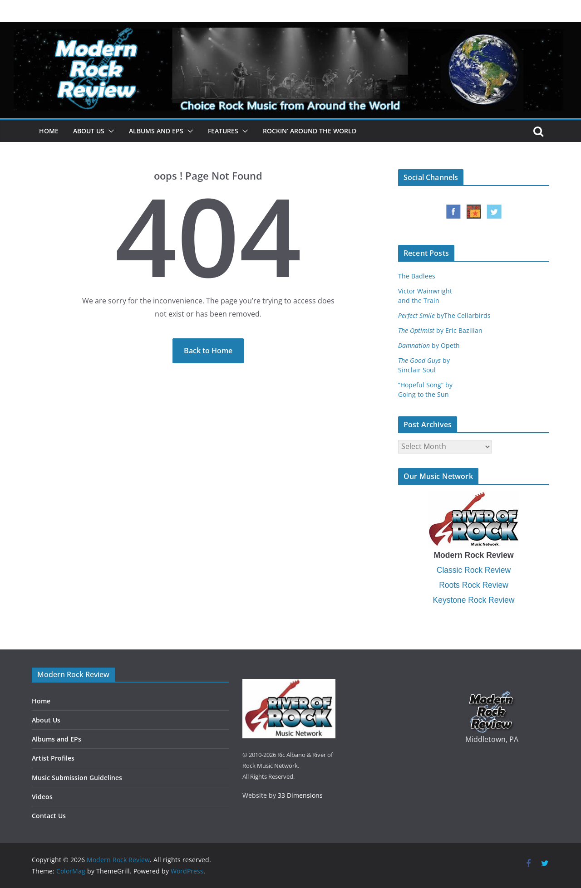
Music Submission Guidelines (77, 777)
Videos (42, 796)
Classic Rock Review (474, 570)
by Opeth (429, 345)
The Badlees (416, 276)
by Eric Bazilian (440, 330)
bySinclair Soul (424, 365)
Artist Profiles (53, 758)
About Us (88, 131)
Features (223, 131)
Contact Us (49, 815)
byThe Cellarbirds (444, 315)
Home (49, 131)
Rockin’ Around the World (309, 131)
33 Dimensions (300, 795)
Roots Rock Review (473, 585)
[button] (109, 131)
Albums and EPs (156, 131)
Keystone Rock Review (474, 600)
